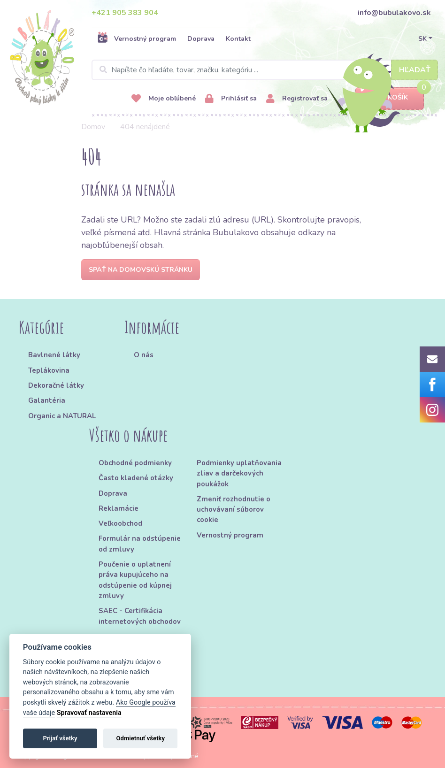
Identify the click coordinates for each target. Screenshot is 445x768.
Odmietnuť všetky (140, 738)
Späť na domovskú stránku (140, 269)
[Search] (265, 70)
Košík (389, 98)
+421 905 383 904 (125, 13)
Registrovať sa (297, 99)
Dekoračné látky (56, 385)
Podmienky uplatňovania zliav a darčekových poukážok (239, 473)
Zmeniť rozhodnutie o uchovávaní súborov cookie (233, 509)
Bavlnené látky (54, 355)
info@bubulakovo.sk (394, 13)
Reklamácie (118, 508)
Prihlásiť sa (231, 99)
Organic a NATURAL (62, 416)
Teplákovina (48, 370)
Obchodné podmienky (135, 463)
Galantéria (46, 400)
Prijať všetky (60, 738)
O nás (143, 355)
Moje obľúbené (163, 99)
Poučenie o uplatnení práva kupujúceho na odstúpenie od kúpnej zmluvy (135, 580)
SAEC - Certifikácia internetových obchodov (140, 616)
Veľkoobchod (120, 523)
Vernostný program (136, 38)
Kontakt (238, 38)
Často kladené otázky (136, 478)
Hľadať (414, 70)
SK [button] (422, 38)
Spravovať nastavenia (89, 713)
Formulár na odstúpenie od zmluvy (140, 543)
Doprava (201, 38)
